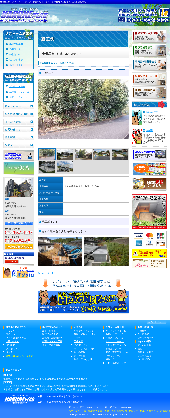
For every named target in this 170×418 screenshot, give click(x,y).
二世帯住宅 (143, 334)
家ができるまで (50, 334)
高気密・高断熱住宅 (52, 338)
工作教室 (78, 341)
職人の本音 (152, 111)
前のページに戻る (47, 273)
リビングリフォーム (116, 345)
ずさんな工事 (144, 345)
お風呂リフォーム (115, 334)
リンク (9, 352)
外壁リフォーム (113, 355)
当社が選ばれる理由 (16, 338)
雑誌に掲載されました (85, 334)
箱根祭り (78, 338)
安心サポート (12, 334)
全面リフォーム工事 (52, 341)
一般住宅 (142, 330)
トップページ (12, 330)
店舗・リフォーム (18, 97)
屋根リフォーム (113, 359)
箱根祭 (149, 130)
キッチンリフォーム (116, 330)
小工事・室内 (144, 355)
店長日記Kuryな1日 (83, 359)
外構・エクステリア (116, 363)
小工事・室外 (144, 359)
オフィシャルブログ (84, 348)
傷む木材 (142, 348)
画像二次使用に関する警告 (19, 355)
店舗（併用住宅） (146, 338)
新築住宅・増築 (17, 86)
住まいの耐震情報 (51, 345)
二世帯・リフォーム (19, 92)
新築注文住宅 (49, 330)
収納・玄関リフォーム (117, 352)
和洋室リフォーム (115, 348)
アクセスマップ (14, 348)
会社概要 (10, 345)
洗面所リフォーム (115, 338)
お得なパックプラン (84, 330)
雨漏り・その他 (145, 352)
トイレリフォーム (115, 341)
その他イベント (82, 345)
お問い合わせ (12, 341)
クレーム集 (79, 355)
